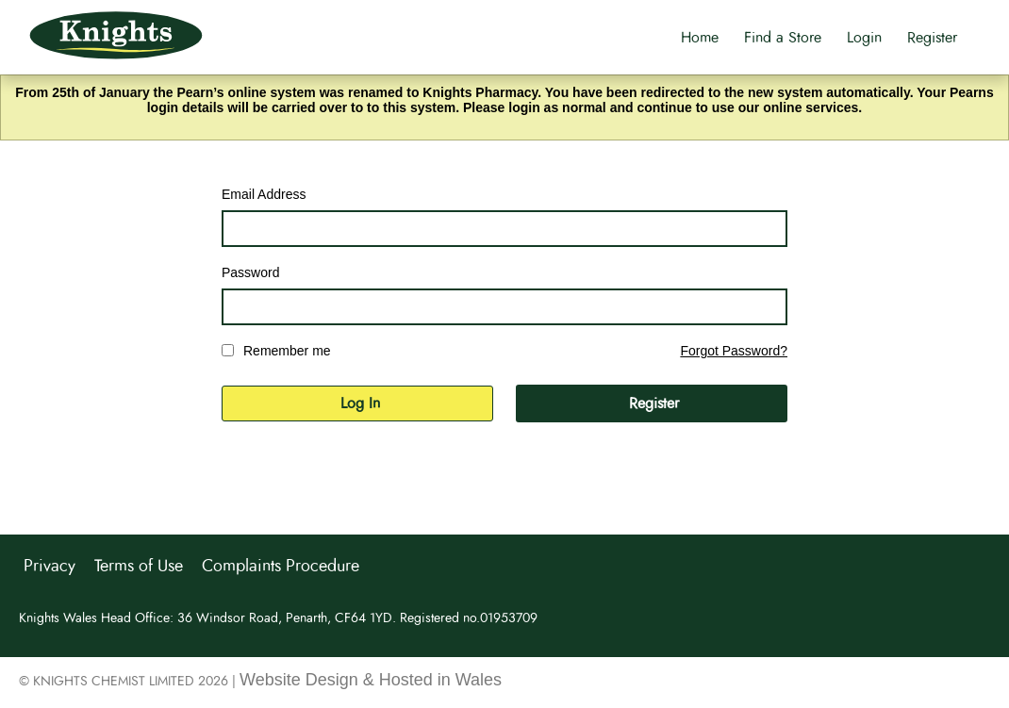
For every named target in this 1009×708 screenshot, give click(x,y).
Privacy (49, 566)
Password (250, 272)
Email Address (264, 194)
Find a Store (782, 37)
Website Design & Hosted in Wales (371, 679)
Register (932, 37)
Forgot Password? (733, 350)
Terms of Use (138, 566)
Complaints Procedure (280, 566)
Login (864, 37)
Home (700, 37)
